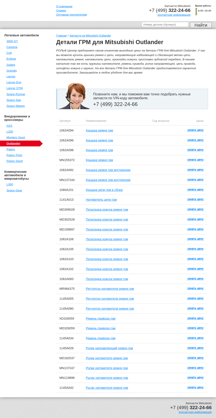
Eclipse (11, 58)
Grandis (11, 70)
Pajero (10, 149)
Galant (10, 64)
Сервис (61, 10)
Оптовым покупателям (71, 14)
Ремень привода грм (101, 318)
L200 (9, 131)
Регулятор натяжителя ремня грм (110, 288)
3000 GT (12, 41)
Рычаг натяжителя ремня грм (107, 378)
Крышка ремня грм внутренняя (108, 170)
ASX (9, 125)
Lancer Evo (13, 82)
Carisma (11, 47)
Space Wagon (15, 105)
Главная (61, 35)
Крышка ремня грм (99, 130)
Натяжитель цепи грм (101, 199)
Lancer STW (14, 88)
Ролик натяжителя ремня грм (107, 358)
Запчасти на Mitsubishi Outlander (90, 35)
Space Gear (14, 190)
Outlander (13, 143)
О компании (64, 6)
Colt (9, 52)
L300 (9, 184)
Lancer (11, 76)
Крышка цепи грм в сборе (104, 190)
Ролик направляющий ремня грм (109, 348)
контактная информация (174, 14)
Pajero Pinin (14, 155)
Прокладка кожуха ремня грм (107, 209)
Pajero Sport (14, 161)
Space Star (13, 100)
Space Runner (15, 94)
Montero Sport (15, 137)
